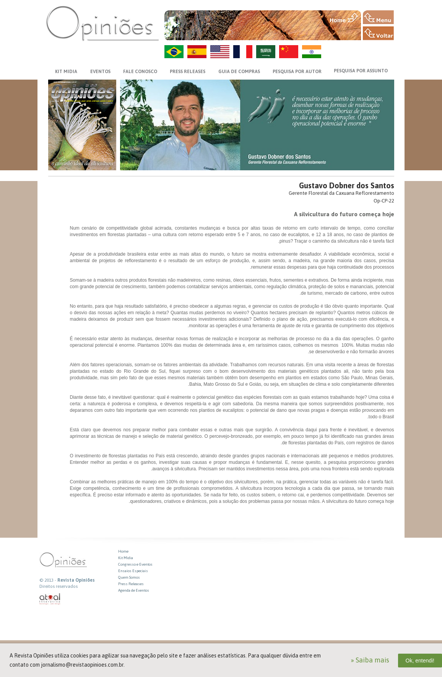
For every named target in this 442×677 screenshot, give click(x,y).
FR (242, 51)
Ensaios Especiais (133, 571)
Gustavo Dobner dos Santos (346, 185)
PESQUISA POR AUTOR (297, 71)
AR (265, 51)
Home (123, 551)
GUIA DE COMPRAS (239, 71)
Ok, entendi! (420, 660)
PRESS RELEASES (187, 71)
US (219, 51)
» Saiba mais (370, 660)
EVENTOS (100, 71)
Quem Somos (129, 577)
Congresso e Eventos (135, 564)
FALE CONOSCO (140, 71)
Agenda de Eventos (133, 590)
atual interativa (50, 599)
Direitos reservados (58, 586)
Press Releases (131, 584)
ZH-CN (288, 51)
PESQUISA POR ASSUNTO (361, 70)
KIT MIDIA (66, 71)
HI (311, 51)
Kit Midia (125, 558)
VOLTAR (378, 33)
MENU (378, 17)
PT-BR (174, 51)
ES (196, 51)
